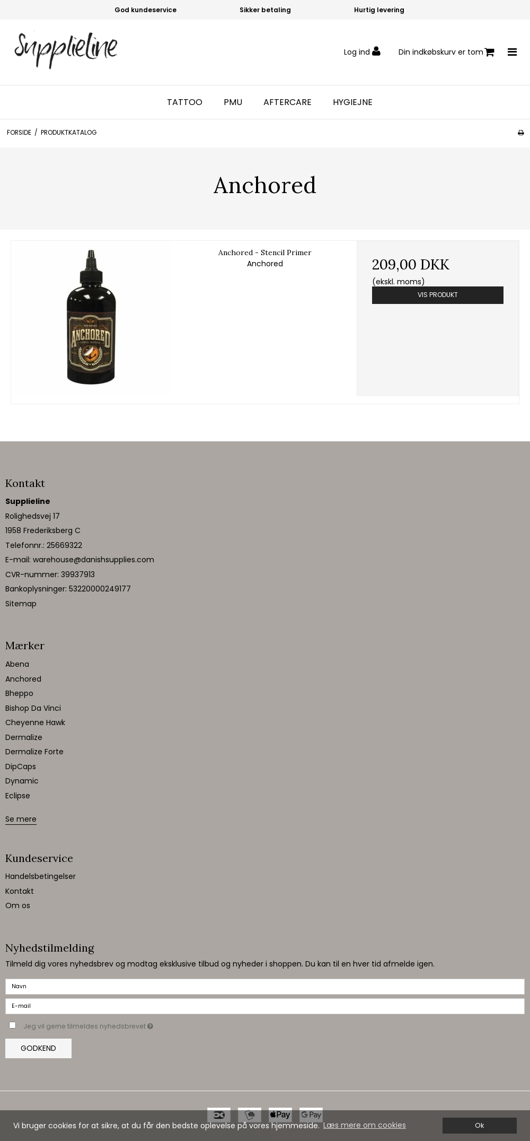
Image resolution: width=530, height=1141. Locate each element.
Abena (17, 664)
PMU (233, 102)
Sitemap (21, 603)
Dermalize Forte (34, 751)
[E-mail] (265, 1005)
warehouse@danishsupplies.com (93, 559)
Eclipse (17, 795)
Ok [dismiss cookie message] (479, 1125)
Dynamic (22, 781)
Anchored (23, 679)
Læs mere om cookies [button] (364, 1125)
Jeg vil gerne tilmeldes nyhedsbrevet (114, 1024)
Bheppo (19, 693)
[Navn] (265, 986)
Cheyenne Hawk (35, 722)
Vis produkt (438, 294)
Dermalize (23, 737)
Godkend (38, 1048)
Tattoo (184, 102)
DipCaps (20, 766)
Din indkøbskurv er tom (446, 52)
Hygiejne (353, 102)
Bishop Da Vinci (33, 708)
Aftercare (287, 102)
